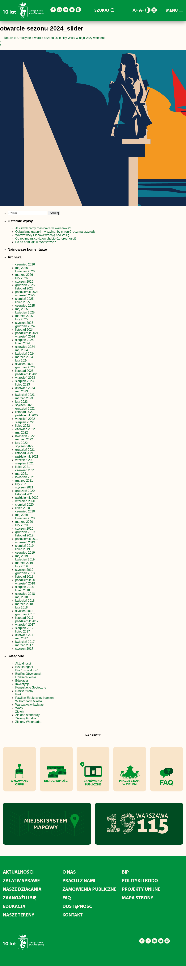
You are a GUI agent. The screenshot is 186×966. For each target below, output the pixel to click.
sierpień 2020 (24, 504)
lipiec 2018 (22, 590)
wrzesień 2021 (25, 460)
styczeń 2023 (24, 405)
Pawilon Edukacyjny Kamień (34, 697)
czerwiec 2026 (25, 264)
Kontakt (72, 915)
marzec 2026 (24, 274)
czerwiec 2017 (25, 635)
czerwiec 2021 (25, 470)
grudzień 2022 (25, 408)
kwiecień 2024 (25, 353)
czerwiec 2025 (25, 305)
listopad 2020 (24, 494)
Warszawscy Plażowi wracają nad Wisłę (42, 235)
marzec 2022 (24, 439)
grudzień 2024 (25, 326)
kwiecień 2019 (25, 559)
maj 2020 (21, 514)
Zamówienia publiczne (89, 889)
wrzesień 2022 (25, 418)
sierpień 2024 (24, 340)
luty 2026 (21, 278)
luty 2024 (21, 360)
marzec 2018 (24, 604)
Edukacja (21, 680)
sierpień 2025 (24, 298)
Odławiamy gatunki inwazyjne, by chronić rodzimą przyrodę (55, 231)
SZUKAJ (104, 10)
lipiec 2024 (22, 343)
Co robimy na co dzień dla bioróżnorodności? (45, 238)
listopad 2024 (24, 329)
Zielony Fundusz (26, 718)
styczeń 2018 (24, 610)
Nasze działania (22, 889)
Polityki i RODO (140, 880)
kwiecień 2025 (25, 312)
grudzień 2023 (25, 367)
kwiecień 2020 (25, 518)
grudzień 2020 (25, 490)
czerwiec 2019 (25, 552)
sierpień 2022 (24, 422)
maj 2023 (21, 391)
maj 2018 (21, 597)
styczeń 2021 (24, 487)
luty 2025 (21, 319)
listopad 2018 (24, 576)
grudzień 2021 (25, 449)
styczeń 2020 (24, 528)
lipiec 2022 (22, 425)
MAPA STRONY (137, 897)
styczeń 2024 (24, 364)
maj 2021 (21, 473)
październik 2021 (26, 456)
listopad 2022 (24, 412)
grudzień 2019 (25, 532)
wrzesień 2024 (25, 336)
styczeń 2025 (24, 322)
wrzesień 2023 (25, 377)
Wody (19, 708)
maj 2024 (21, 350)
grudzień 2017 (25, 614)
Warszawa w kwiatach (30, 704)
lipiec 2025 (22, 302)
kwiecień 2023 (25, 394)
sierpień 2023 (24, 381)
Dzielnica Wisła (25, 677)
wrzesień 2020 (25, 501)
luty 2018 (21, 607)
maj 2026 (21, 267)
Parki (18, 694)
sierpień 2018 (24, 586)
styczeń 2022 (24, 446)
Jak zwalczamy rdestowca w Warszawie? (43, 228)
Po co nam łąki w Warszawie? (35, 242)
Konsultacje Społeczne (30, 687)
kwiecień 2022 (25, 436)
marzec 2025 (24, 315)
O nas (69, 872)
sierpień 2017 (24, 628)
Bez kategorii (24, 667)
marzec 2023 (24, 398)
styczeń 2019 (24, 569)
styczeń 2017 (24, 648)
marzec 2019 (24, 562)
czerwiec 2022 (25, 429)
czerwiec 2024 (25, 346)
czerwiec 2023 (25, 388)
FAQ (66, 897)
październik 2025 (26, 291)
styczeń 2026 (24, 281)
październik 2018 (26, 580)
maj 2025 (21, 309)
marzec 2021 (24, 480)
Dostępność (77, 906)
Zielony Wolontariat (28, 721)
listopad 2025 (24, 288)
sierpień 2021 (24, 463)
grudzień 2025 (25, 285)
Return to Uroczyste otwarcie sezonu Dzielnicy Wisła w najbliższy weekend (52, 37)
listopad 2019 (24, 535)
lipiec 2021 (22, 466)
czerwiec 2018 (25, 593)
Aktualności (23, 663)
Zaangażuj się (19, 897)
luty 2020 (21, 525)
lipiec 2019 (22, 549)
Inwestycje (22, 684)
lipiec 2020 (22, 508)
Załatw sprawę (21, 880)
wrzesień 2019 (25, 542)
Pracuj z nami (78, 880)
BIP (125, 872)
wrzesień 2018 (25, 583)
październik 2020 (26, 497)
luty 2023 (21, 401)
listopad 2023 (24, 370)
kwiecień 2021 (25, 477)
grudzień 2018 (25, 573)
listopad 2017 (24, 617)
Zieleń (19, 711)
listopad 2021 (24, 453)
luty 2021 (21, 484)
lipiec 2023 (22, 384)
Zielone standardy (27, 715)
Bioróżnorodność (26, 670)
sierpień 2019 (24, 545)
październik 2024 (26, 333)
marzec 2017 (24, 645)
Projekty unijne (141, 889)
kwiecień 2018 (25, 600)
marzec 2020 (24, 521)
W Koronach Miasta (28, 701)
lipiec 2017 (22, 631)
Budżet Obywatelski (28, 673)
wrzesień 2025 (25, 295)
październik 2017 (26, 621)
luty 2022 (21, 442)
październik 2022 (26, 415)
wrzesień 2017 (25, 624)
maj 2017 (21, 638)
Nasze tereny (24, 691)
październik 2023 (26, 374)
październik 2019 (26, 538)
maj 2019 (21, 556)
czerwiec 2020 (25, 511)
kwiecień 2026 (25, 271)
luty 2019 (21, 566)
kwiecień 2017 (25, 641)
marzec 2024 (24, 357)
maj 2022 (21, 432)
